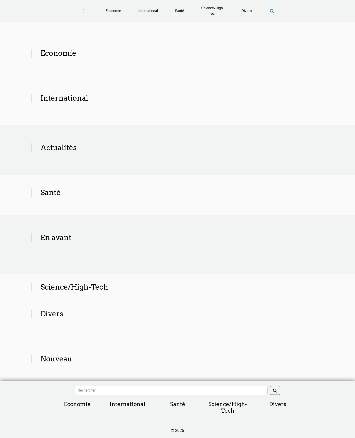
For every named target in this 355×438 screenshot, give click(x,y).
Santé (179, 11)
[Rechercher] (171, 390)
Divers (246, 11)
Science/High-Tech (212, 11)
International (148, 11)
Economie (113, 11)
